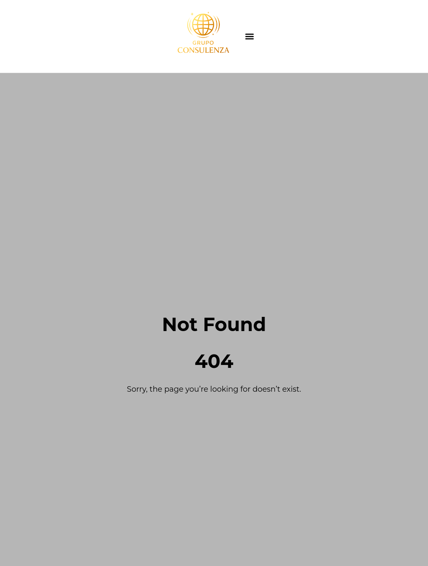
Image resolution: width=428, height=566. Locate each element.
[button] (250, 36)
